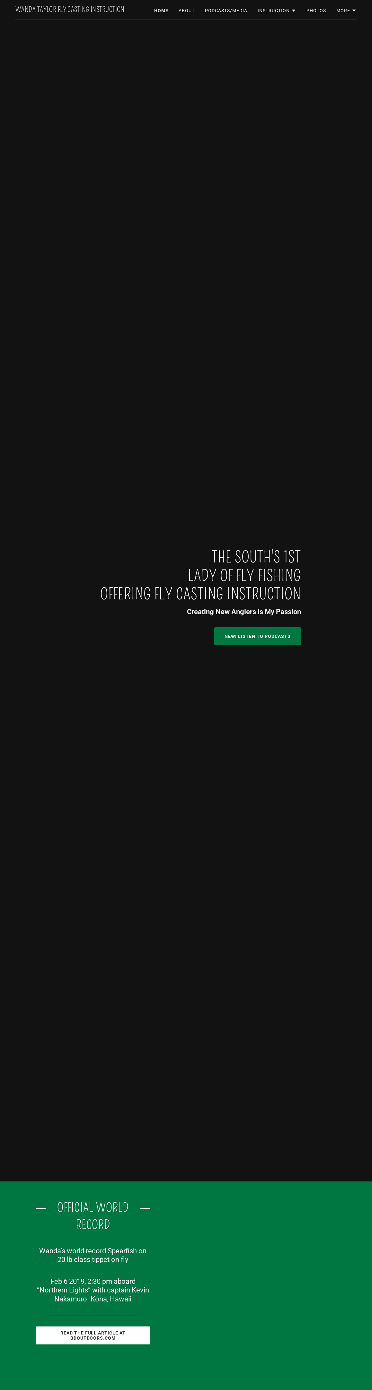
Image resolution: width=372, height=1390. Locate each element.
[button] (277, 10)
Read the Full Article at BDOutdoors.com (93, 1335)
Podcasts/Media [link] (226, 10)
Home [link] (161, 10)
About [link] (187, 10)
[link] (70, 10)
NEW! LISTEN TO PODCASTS (258, 636)
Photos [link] (316, 10)
